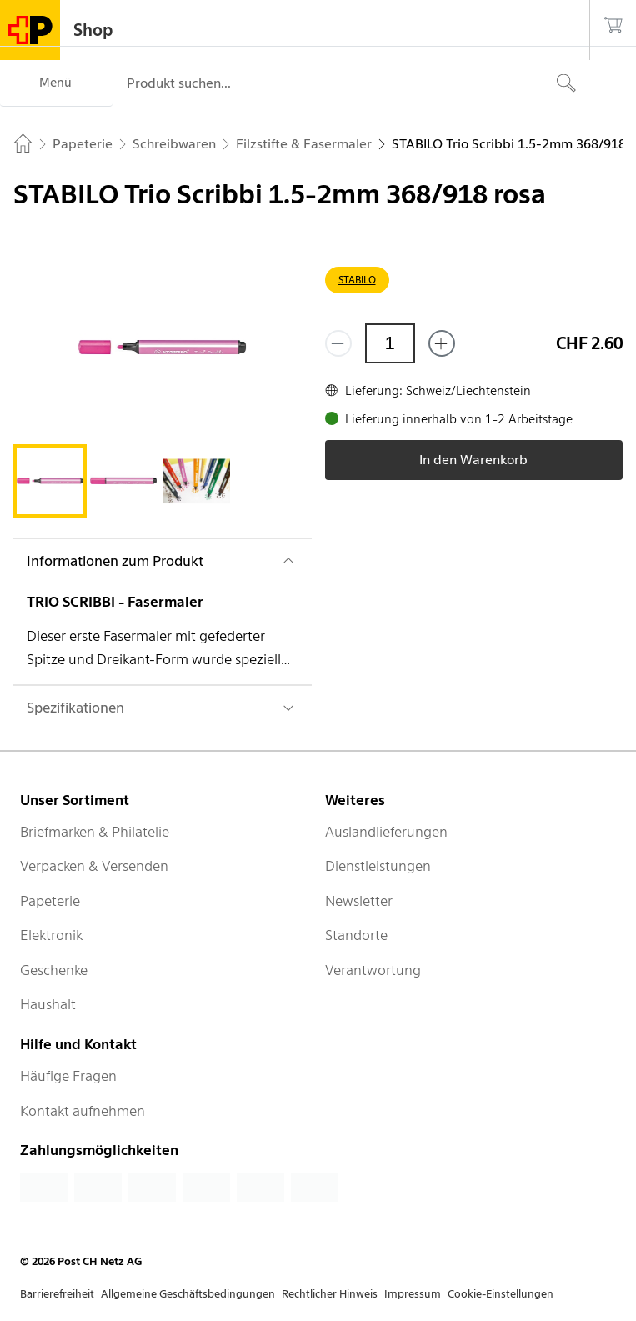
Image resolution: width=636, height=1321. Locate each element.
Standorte (356, 935)
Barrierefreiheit (57, 1294)
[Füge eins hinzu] (441, 343)
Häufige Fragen (68, 1076)
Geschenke (54, 970)
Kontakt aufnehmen (82, 1111)
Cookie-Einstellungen (500, 1294)
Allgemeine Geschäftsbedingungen (188, 1294)
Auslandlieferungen (386, 831)
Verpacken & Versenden (94, 866)
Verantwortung (373, 970)
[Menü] (56, 83)
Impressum (412, 1294)
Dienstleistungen (378, 866)
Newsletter (359, 901)
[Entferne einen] (338, 343)
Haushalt (48, 1004)
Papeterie (50, 901)
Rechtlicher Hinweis (330, 1294)
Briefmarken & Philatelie (94, 831)
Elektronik (51, 935)
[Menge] (390, 343)
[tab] (50, 481)
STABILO (357, 279)
